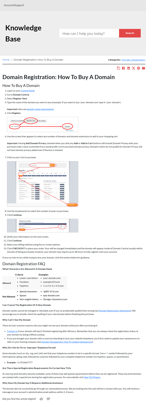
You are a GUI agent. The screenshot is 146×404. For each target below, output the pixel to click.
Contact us (12, 331)
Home (5, 59)
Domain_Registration (133, 60)
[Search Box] (89, 33)
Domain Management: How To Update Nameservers (66, 341)
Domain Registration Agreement (115, 310)
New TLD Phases (92, 377)
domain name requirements (40, 109)
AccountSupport (14, 5)
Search (130, 33)
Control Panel (28, 90)
